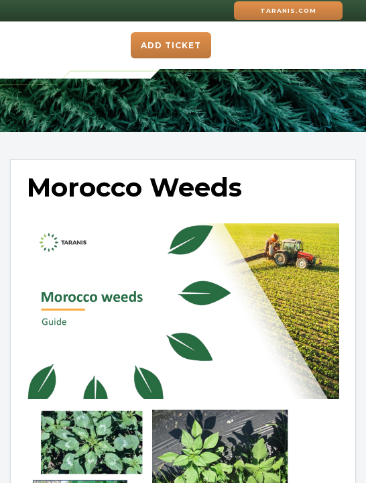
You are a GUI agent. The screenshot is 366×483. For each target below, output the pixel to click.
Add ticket (171, 45)
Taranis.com (288, 10)
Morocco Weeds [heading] (134, 188)
